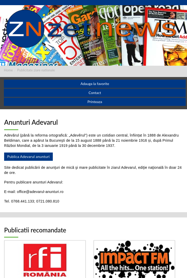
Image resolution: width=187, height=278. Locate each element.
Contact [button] (95, 92)
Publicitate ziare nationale (36, 70)
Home (8, 70)
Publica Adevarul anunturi (28, 156)
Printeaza (94, 101)
